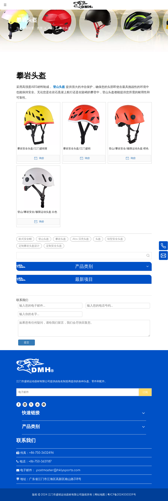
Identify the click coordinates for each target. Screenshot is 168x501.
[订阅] (145, 392)
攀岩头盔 (60, 239)
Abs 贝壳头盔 (81, 239)
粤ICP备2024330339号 (121, 494)
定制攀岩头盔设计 (29, 245)
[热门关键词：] (148, 255)
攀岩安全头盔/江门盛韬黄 (32, 148)
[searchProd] (81, 255)
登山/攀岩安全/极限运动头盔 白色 (37, 212)
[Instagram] (44, 404)
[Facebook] (18, 404)
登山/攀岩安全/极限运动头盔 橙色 (129, 148)
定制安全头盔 (54, 245)
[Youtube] (37, 404)
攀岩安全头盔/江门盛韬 (76, 148)
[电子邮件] (77, 392)
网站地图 (100, 494)
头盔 (98, 239)
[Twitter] (31, 404)
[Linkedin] (25, 404)
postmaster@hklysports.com (58, 470)
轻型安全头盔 (115, 239)
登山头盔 (43, 239)
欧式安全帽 (25, 239)
